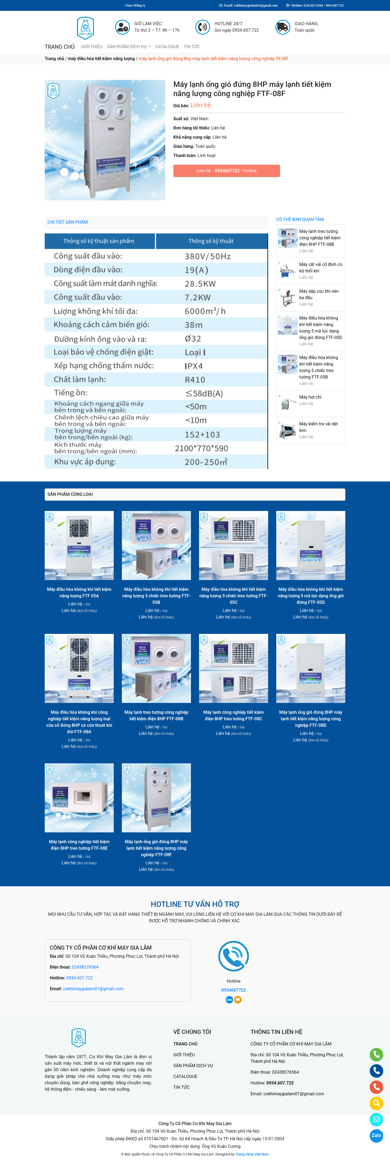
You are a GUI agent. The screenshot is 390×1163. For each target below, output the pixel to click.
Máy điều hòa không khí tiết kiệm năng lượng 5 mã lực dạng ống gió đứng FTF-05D (311, 596)
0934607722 (227, 170)
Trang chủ (54, 58)
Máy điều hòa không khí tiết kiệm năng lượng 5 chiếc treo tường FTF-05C (233, 596)
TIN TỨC (192, 46)
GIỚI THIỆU (91, 46)
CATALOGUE (167, 46)
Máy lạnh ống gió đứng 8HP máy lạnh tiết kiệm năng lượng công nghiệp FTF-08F (156, 848)
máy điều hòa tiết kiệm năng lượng (101, 58)
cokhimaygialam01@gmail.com (93, 988)
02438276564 (85, 967)
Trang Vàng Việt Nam (252, 1154)
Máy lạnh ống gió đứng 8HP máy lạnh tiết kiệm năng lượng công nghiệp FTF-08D (310, 719)
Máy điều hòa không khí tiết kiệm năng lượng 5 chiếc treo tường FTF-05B (156, 596)
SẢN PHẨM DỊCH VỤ (127, 46)
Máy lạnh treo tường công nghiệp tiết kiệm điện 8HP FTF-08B (320, 238)
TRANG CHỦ (59, 47)
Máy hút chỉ (310, 397)
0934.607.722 (79, 977)
